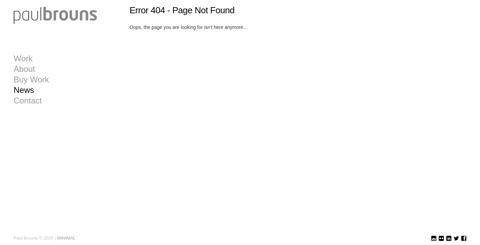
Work (23, 58)
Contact (28, 101)
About (24, 69)
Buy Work (31, 80)
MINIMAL (66, 238)
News (24, 90)
